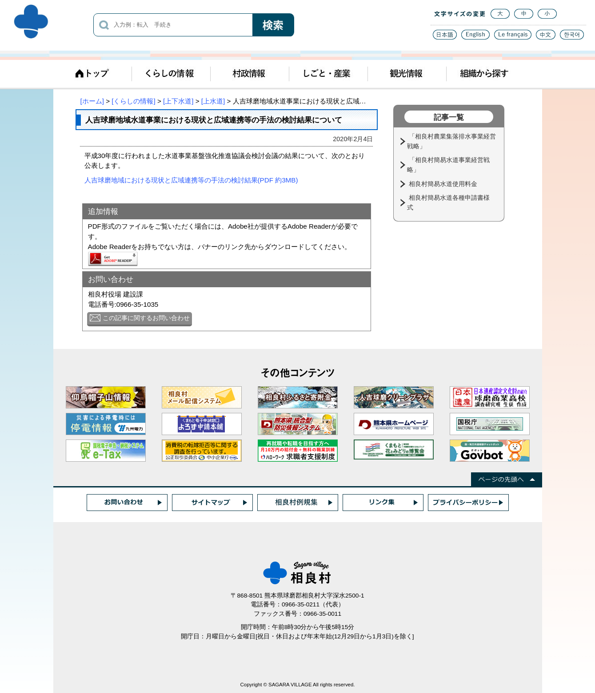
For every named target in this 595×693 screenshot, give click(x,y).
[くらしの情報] (133, 101)
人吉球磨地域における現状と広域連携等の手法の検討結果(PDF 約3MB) (191, 180)
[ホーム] (92, 101)
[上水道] (213, 101)
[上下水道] (178, 101)
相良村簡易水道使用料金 (444, 183)
